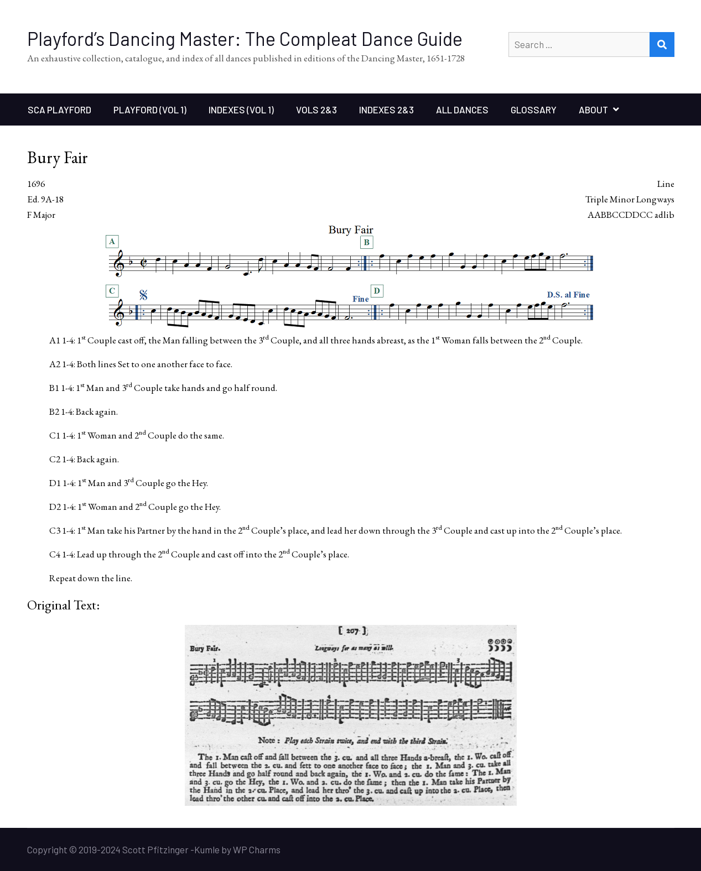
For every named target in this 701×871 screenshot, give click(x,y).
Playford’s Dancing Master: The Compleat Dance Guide (245, 38)
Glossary (534, 109)
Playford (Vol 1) (149, 109)
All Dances (462, 109)
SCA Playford (59, 109)
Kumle (207, 849)
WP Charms (257, 849)
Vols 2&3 (316, 109)
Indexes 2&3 (386, 109)
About (593, 109)
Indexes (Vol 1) (241, 109)
